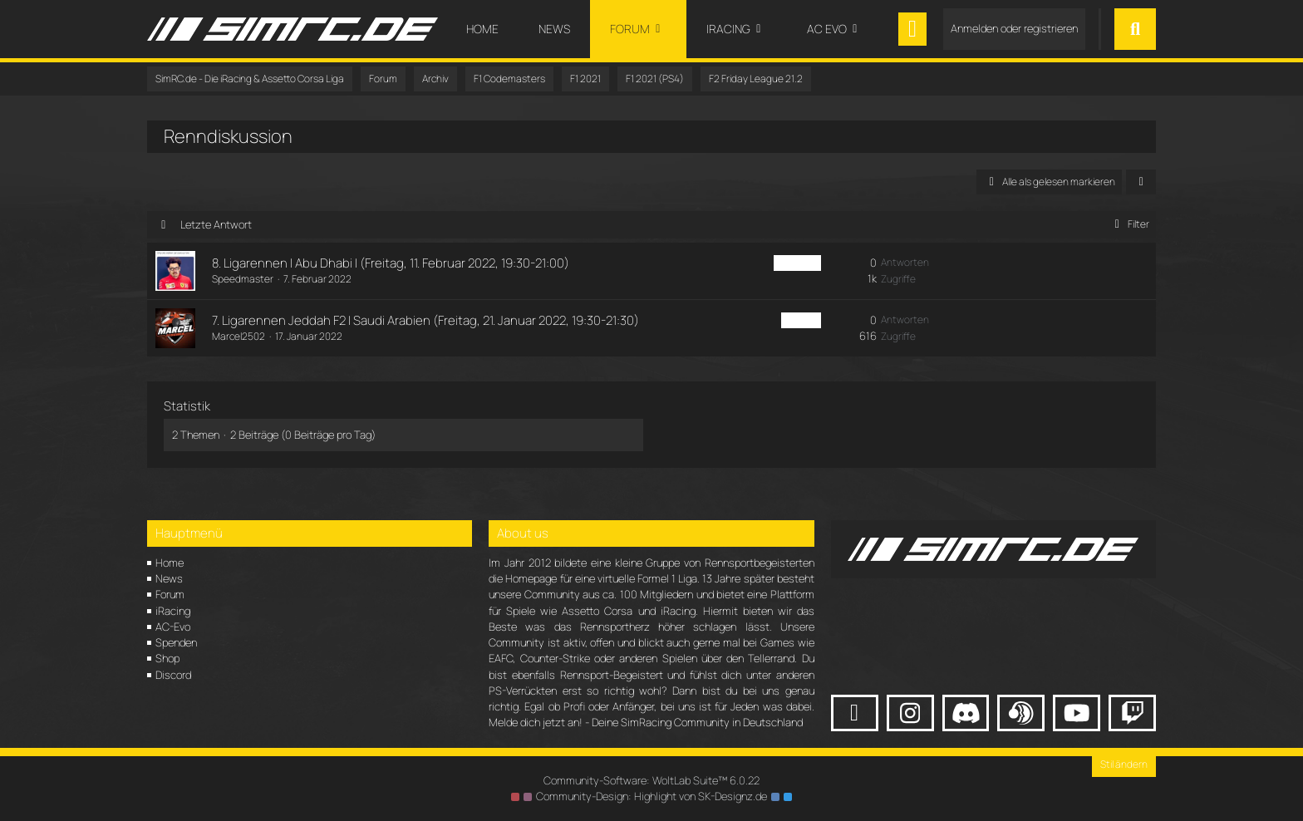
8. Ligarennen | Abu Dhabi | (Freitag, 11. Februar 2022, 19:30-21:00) (390, 263)
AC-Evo (172, 626)
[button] (1141, 182)
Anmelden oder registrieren (1014, 28)
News (169, 578)
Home (169, 562)
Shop (167, 658)
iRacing (172, 610)
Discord (173, 674)
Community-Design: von (651, 796)
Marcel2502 (238, 336)
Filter (1129, 224)
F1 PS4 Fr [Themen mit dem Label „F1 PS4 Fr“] (797, 263)
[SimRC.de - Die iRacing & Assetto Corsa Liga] (292, 29)
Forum (169, 594)
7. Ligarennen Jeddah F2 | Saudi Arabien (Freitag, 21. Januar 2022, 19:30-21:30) (425, 320)
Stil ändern (1124, 764)
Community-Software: (651, 780)
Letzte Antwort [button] (216, 224)
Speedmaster (242, 279)
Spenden (176, 642)
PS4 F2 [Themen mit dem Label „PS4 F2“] (801, 320)
